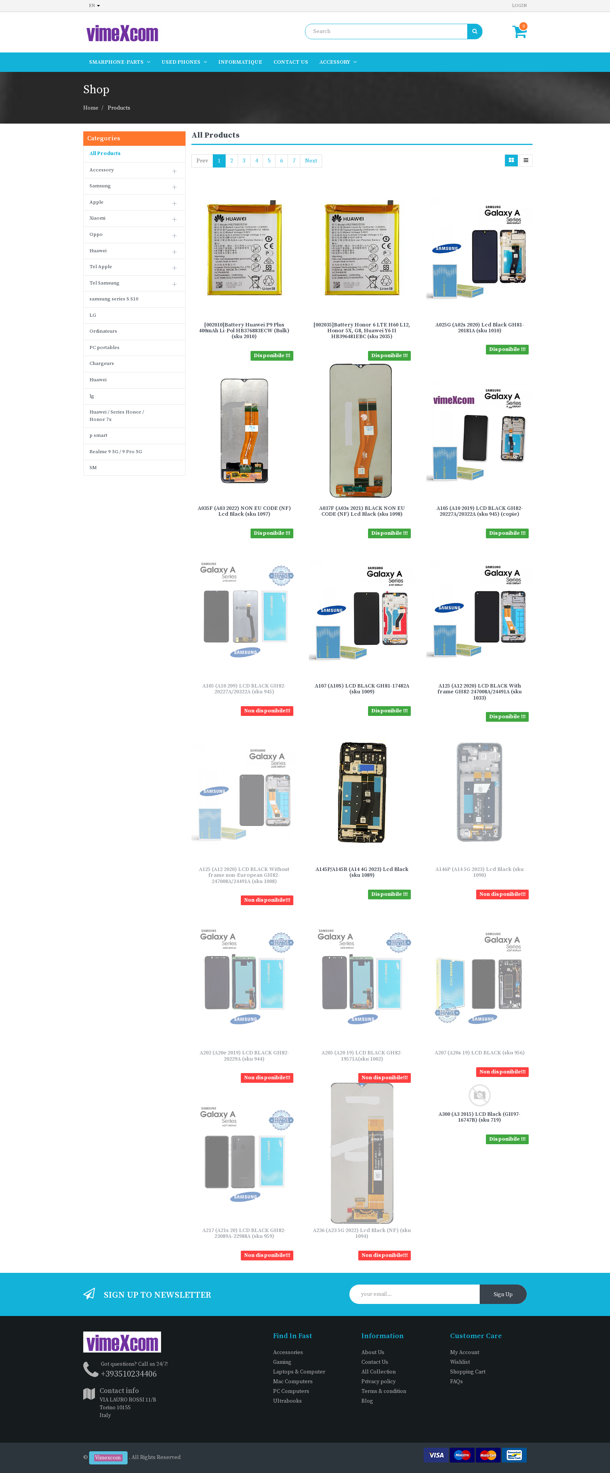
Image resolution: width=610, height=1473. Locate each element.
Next (311, 160)
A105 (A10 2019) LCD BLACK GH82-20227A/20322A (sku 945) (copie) (479, 511)
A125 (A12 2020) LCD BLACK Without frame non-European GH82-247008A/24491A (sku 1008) (244, 875)
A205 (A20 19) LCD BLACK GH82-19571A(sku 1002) (361, 1055)
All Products (105, 153)
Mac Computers (293, 1381)
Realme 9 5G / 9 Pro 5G (115, 452)
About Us (372, 1352)
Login (519, 6)
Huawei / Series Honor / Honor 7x (116, 415)
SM (93, 467)
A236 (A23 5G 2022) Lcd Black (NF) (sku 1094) (362, 1233)
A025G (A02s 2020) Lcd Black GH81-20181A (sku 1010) (479, 327)
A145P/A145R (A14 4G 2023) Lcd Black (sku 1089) (362, 872)
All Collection (378, 1371)
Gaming (282, 1362)
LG (92, 315)
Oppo (96, 234)
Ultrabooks (287, 1401)
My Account (464, 1352)
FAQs (456, 1381)
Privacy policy (378, 1381)
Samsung (100, 186)
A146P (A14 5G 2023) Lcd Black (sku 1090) (479, 872)
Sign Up (503, 1294)
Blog (367, 1401)
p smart (98, 435)
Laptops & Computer (299, 1371)
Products (119, 108)
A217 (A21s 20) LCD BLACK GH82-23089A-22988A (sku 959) (244, 1233)
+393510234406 (129, 1374)
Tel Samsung (104, 283)
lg (91, 396)
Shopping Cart (468, 1371)
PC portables (104, 347)
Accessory (101, 170)
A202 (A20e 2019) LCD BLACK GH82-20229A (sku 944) (244, 1055)
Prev (202, 160)
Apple (96, 202)
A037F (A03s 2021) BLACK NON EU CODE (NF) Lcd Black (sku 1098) (362, 511)
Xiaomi (97, 218)
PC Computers (291, 1391)
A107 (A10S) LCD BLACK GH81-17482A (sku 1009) (362, 688)
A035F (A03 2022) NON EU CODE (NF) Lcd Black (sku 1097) (244, 511)
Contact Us (374, 1362)
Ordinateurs (103, 331)
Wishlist (460, 1362)
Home (90, 108)
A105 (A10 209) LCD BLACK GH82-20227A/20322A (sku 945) (244, 688)
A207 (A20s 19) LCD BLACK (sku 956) (480, 1052)
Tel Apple (100, 267)
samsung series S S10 (113, 299)
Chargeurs (101, 363)
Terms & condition (383, 1391)
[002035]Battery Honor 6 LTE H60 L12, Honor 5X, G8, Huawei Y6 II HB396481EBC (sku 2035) (362, 330)
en (94, 6)
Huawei (98, 251)
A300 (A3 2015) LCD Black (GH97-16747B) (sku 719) (479, 1117)
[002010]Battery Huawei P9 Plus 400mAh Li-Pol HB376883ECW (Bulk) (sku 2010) (244, 330)
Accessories (288, 1352)
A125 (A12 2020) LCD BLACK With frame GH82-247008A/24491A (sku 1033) (480, 692)
